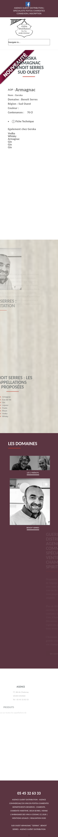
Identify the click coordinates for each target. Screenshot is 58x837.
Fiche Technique (19, 121)
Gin (6, 141)
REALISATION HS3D (38, 818)
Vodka (7, 133)
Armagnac (21, 89)
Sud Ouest (20, 103)
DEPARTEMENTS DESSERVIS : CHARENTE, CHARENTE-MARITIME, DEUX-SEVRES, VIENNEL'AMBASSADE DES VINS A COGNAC (29, 807)
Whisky (8, 136)
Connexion (22, 14)
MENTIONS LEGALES (20, 818)
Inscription (35, 14)
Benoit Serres (25, 99)
